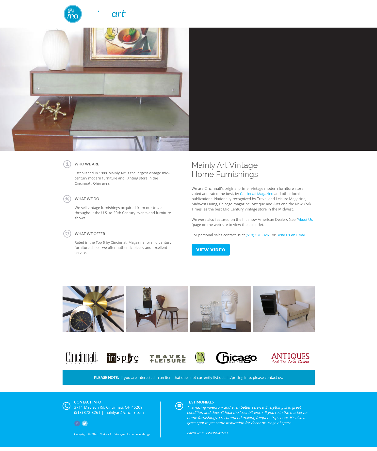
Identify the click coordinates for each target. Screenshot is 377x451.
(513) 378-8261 (258, 235)
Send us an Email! (292, 235)
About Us (305, 219)
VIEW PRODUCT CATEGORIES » (188, 335)
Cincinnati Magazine (256, 194)
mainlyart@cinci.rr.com (124, 412)
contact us (273, 377)
